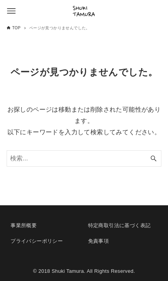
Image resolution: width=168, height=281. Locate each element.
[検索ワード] (84, 158)
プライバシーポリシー (37, 241)
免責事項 (98, 241)
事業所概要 (24, 225)
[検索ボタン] (153, 158)
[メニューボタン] (11, 11)
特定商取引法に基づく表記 (119, 225)
